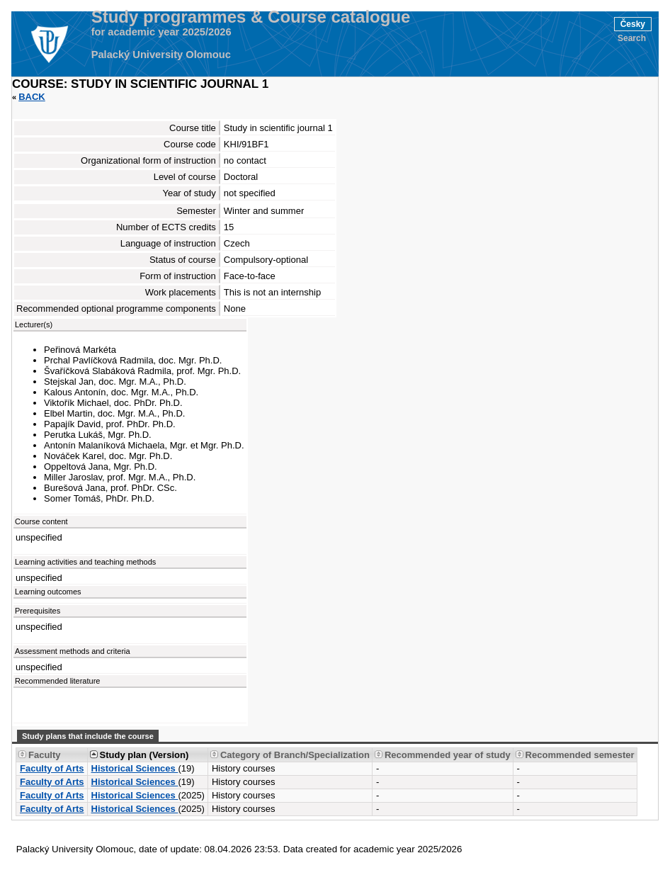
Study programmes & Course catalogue (251, 17)
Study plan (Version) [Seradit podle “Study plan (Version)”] (144, 755)
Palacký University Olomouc (161, 54)
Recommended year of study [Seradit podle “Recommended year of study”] (448, 755)
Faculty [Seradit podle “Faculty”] (44, 755)
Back (31, 96)
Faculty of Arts (52, 768)
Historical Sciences (134, 768)
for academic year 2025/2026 (161, 32)
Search (632, 38)
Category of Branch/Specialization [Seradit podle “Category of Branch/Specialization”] (295, 755)
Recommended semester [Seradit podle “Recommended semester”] (580, 755)
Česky (632, 24)
